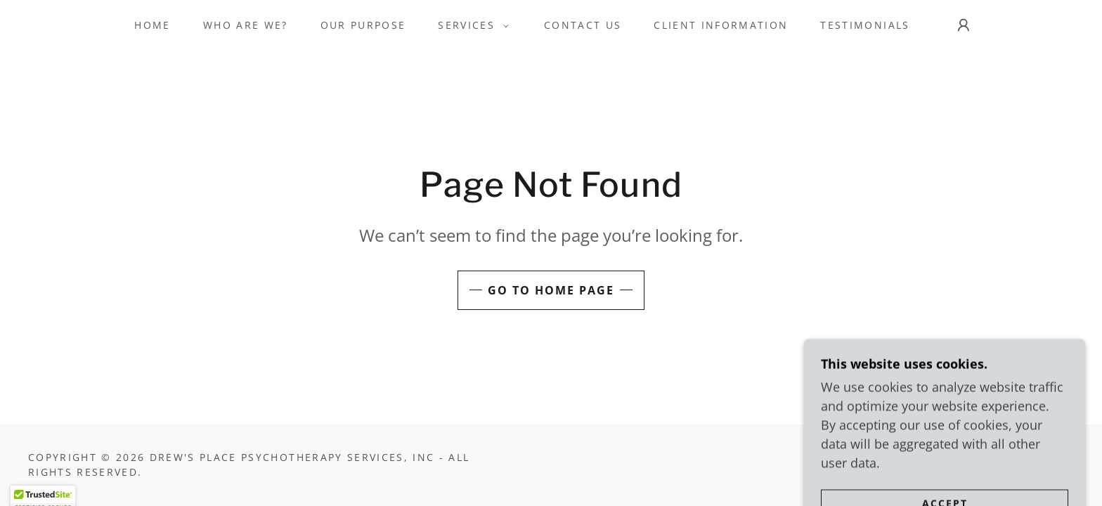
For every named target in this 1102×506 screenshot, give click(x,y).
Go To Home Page (551, 290)
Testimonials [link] (864, 25)
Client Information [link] (721, 25)
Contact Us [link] (582, 25)
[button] (470, 25)
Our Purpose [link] (363, 25)
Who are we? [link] (245, 25)
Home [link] (152, 25)
